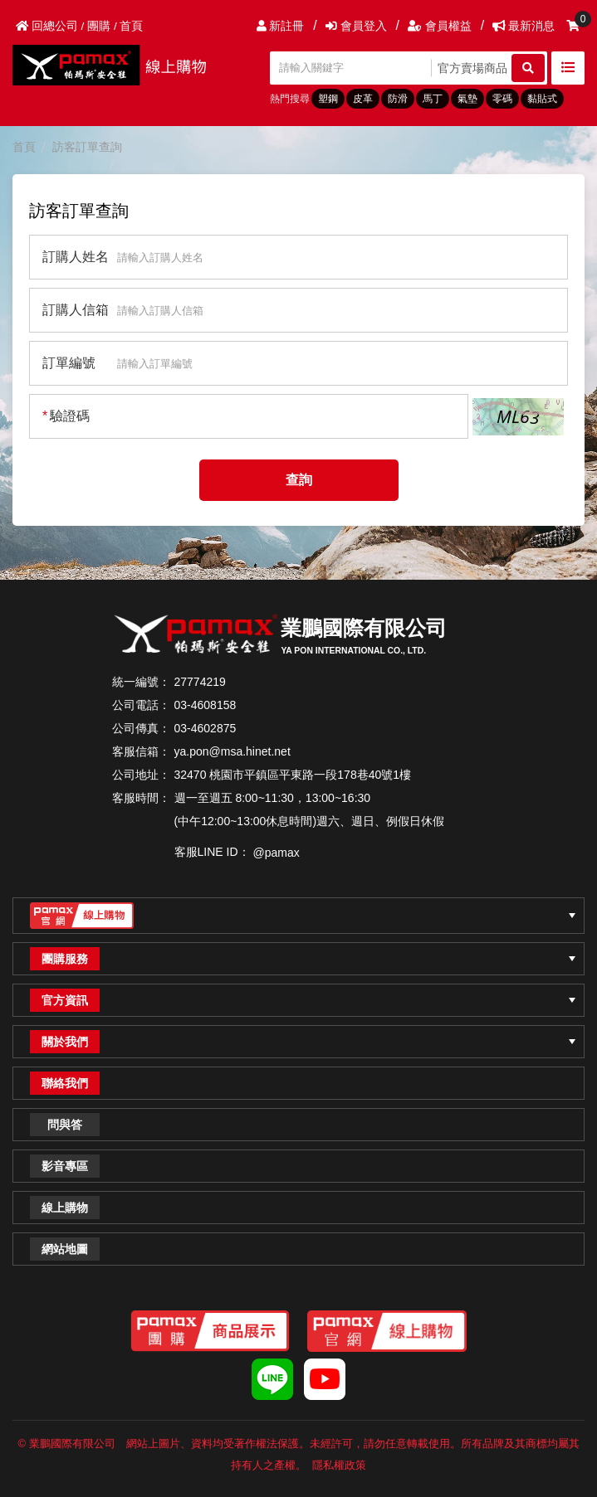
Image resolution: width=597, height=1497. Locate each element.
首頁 (24, 146)
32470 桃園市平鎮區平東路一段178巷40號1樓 (293, 774)
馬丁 (433, 98)
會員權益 (440, 26)
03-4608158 (205, 705)
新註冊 (281, 26)
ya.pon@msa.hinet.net (232, 751)
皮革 (363, 98)
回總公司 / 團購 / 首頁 (79, 26)
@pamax (276, 852)
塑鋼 (328, 98)
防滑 (398, 98)
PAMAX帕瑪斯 (116, 65)
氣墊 (467, 98)
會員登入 (356, 26)
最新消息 (523, 26)
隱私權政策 (339, 1465)
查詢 (299, 480)
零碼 (502, 98)
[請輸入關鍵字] (352, 68)
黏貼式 (542, 98)
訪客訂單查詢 (87, 146)
